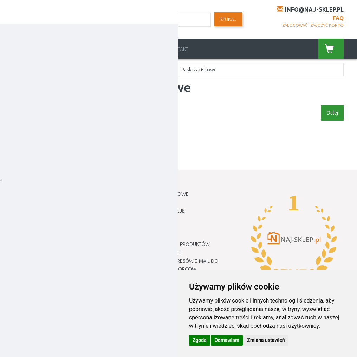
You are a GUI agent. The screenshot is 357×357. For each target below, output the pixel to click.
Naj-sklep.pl (58, 346)
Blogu (135, 311)
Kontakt (178, 49)
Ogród (58, 69)
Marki (134, 303)
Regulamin (150, 49)
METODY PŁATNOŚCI (149, 236)
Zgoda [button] (200, 340)
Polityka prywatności (154, 252)
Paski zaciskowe (199, 69)
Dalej (332, 113)
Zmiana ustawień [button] (266, 340)
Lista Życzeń (28, 211)
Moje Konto (28, 194)
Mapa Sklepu (142, 294)
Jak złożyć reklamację (156, 211)
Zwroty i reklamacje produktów (168, 244)
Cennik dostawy (113, 49)
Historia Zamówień (36, 202)
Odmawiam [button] (226, 340)
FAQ (338, 18)
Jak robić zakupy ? (149, 202)
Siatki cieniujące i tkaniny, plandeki (123, 69)
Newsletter (27, 219)
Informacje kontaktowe (158, 194)
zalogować (295, 25)
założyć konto (327, 25)
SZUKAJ (228, 19)
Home (23, 69)
